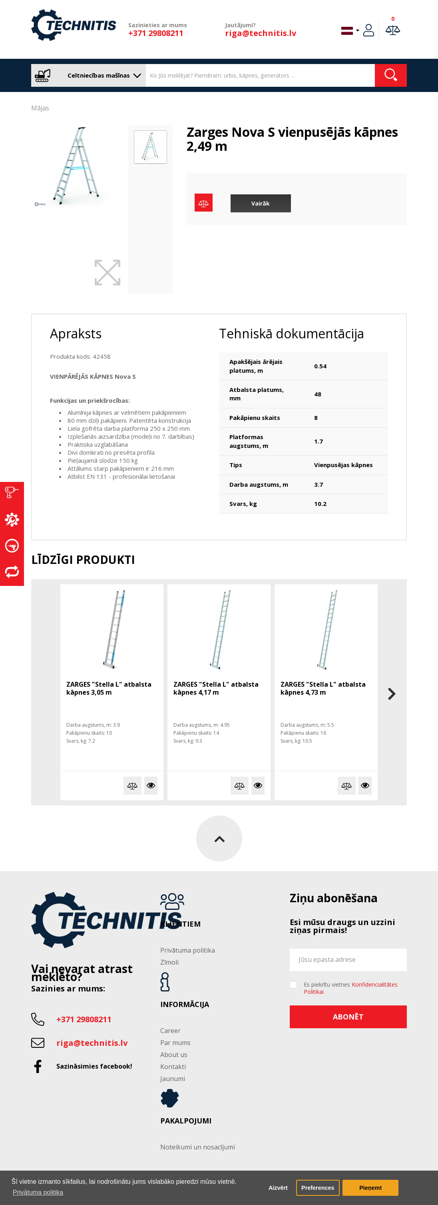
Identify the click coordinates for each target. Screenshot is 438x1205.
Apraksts (76, 333)
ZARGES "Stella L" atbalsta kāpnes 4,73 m (323, 688)
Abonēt (348, 1016)
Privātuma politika (187, 950)
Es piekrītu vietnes (351, 988)
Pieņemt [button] (370, 1188)
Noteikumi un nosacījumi (197, 1147)
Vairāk (260, 203)
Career (170, 1030)
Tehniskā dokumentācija (291, 333)
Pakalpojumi (185, 1121)
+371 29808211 (155, 33)
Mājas (40, 108)
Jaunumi (172, 1078)
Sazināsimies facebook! (94, 1066)
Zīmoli (169, 962)
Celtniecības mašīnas (86, 75)
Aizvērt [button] (278, 1188)
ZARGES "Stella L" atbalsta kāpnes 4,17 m (216, 688)
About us (173, 1054)
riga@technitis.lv (260, 33)
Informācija (184, 1005)
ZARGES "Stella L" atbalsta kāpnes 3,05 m (108, 688)
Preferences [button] (317, 1188)
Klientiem (180, 924)
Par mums (175, 1042)
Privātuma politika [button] (38, 1192)
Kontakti (173, 1066)
